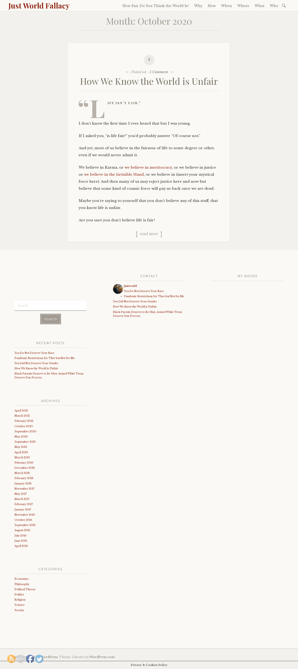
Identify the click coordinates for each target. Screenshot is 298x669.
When (226, 6)
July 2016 (20, 534)
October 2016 (23, 518)
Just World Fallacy (39, 5)
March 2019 (22, 456)
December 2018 (24, 466)
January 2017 (22, 508)
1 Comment (159, 72)
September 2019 (25, 440)
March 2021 (22, 414)
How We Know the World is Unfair (149, 81)
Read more (149, 233)
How (212, 6)
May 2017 (20, 492)
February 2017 (23, 502)
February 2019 (23, 461)
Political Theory (25, 588)
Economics (21, 577)
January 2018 (22, 482)
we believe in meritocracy (148, 167)
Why (198, 6)
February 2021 (23, 419)
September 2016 (25, 523)
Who (274, 6)
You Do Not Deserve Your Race (34, 351)
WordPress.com (102, 657)
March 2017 (21, 497)
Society (19, 609)
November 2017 (24, 487)
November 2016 (24, 513)
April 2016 (21, 544)
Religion (19, 598)
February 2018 (23, 477)
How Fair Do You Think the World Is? (156, 6)
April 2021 (21, 409)
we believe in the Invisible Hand (114, 174)
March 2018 (22, 471)
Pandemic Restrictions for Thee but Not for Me (44, 356)
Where (243, 6)
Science (19, 603)
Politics (19, 593)
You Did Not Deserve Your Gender (36, 362)
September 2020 (25, 430)
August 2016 (22, 529)
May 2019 (20, 445)
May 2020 (21, 435)
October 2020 (23, 425)
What (259, 6)
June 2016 (20, 539)
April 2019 (21, 451)
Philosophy (21, 582)
